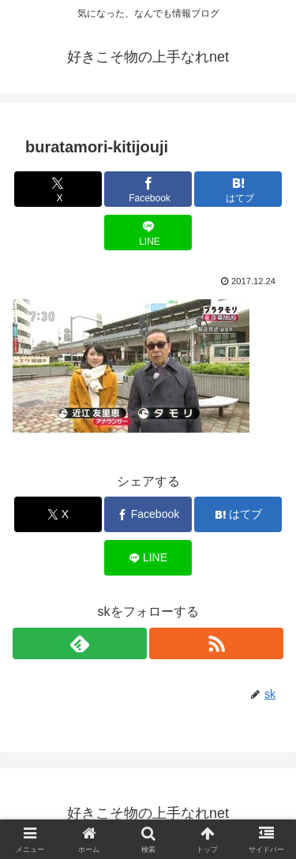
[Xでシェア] (58, 189)
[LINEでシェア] (148, 232)
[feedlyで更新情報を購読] (80, 643)
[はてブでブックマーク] (238, 189)
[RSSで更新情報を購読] (216, 643)
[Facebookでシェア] (148, 189)
